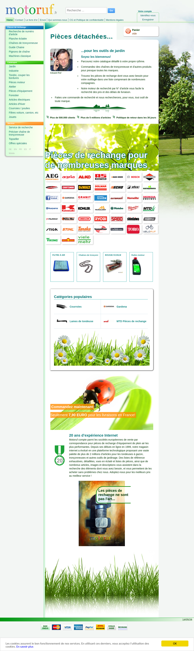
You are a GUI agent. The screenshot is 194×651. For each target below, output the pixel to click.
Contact (19, 20)
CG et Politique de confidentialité (86, 20)
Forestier (14, 95)
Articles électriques (19, 99)
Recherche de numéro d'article (21, 33)
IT (30, 149)
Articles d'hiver (17, 104)
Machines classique (20, 56)
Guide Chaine (16, 47)
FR (20, 149)
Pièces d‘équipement (20, 91)
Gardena (122, 306)
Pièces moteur (17, 82)
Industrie (14, 70)
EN (15, 149)
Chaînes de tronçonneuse (23, 43)
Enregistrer (148, 19)
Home (9, 20)
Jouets (12, 117)
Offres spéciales (18, 143)
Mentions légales (115, 20)
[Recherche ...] (86, 10)
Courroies (76, 306)
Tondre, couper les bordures (19, 76)
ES (25, 149)
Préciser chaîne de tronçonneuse (19, 133)
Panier (136, 30)
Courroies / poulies (19, 108)
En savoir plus (24, 648)
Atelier (12, 86)
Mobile (12, 153)
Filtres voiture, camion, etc (23, 112)
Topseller (14, 139)
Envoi (43, 20)
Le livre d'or (32, 20)
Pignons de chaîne (19, 51)
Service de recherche (21, 127)
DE (10, 149)
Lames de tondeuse (81, 321)
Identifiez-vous (148, 15)
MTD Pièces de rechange (131, 321)
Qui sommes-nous (57, 20)
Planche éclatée (18, 38)
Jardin (12, 66)
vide (134, 33)
